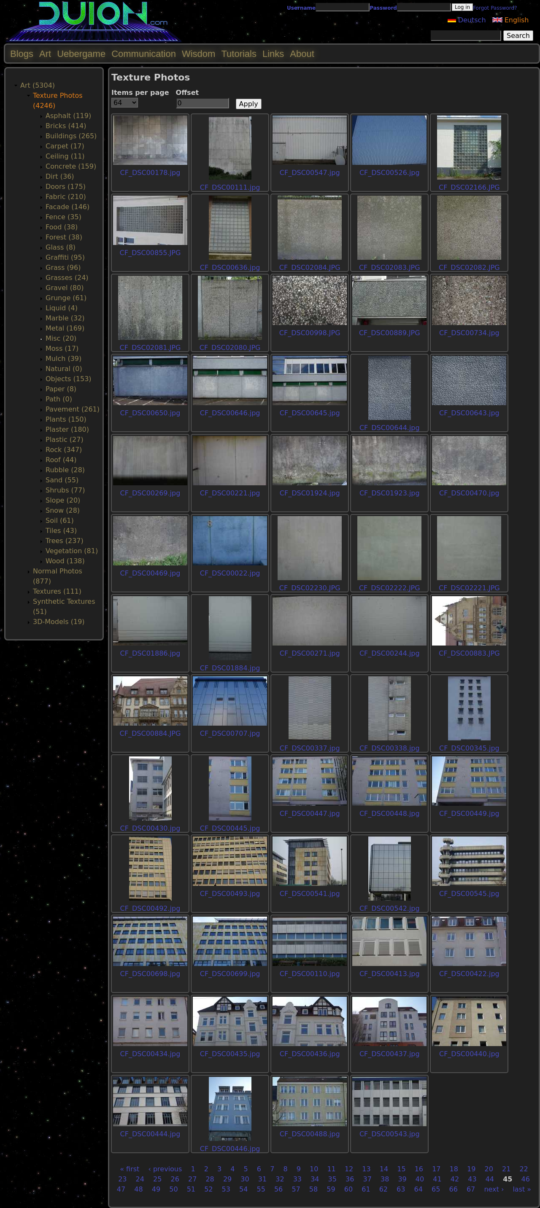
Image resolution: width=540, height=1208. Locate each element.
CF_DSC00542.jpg (389, 908)
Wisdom (198, 53)
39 (402, 1179)
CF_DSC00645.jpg (310, 413)
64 (418, 1189)
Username (301, 8)
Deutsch (467, 20)
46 (525, 1179)
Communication (143, 53)
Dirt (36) (60, 176)
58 (313, 1189)
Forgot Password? (495, 8)
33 (297, 1179)
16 (419, 1169)
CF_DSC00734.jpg (469, 333)
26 (175, 1179)
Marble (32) (65, 318)
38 (385, 1179)
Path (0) (59, 399)
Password (383, 8)
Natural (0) (64, 369)
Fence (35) (63, 217)
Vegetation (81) (72, 551)
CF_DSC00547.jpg (310, 173)
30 (244, 1179)
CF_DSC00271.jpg (310, 653)
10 (314, 1169)
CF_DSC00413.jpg (389, 974)
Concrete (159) (71, 166)
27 (192, 1179)
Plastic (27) (65, 440)
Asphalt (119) (68, 116)
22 (523, 1169)
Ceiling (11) (65, 156)
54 (243, 1189)
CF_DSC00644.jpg (389, 428)
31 (262, 1179)
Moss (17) (62, 348)
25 (157, 1179)
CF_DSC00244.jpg (389, 653)
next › (494, 1189)
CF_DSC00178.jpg (150, 173)
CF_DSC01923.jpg (389, 493)
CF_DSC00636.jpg (230, 268)
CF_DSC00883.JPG (469, 653)
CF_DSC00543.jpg (389, 1134)
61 (366, 1189)
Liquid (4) (62, 308)
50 (173, 1189)
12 (349, 1169)
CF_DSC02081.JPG (150, 348)
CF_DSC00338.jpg (389, 748)
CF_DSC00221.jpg (230, 493)
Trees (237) (65, 541)
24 (140, 1179)
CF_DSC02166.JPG (469, 187)
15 (401, 1169)
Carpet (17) (65, 146)
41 (437, 1179)
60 (348, 1189)
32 (279, 1179)
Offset (187, 93)
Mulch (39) (63, 359)
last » (522, 1189)
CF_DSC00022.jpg (230, 573)
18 (454, 1169)
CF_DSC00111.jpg (230, 187)
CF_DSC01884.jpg (230, 668)
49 (156, 1189)
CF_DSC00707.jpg (230, 733)
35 (332, 1179)
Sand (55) (62, 480)
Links (273, 53)
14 (384, 1169)
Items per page (140, 93)
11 (331, 1169)
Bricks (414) (66, 126)
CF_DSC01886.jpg (150, 653)
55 (260, 1189)
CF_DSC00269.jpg (150, 493)
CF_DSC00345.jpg (469, 748)
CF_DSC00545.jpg (469, 894)
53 (226, 1189)
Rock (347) (64, 450)
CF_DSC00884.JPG (150, 733)
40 (420, 1179)
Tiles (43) (61, 531)
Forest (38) (64, 237)
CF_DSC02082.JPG (469, 268)
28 (209, 1179)
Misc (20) (61, 338)
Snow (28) (63, 510)
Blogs (21, 53)
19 (471, 1169)
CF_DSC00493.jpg (230, 894)
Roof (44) (61, 460)
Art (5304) (37, 85)
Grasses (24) (67, 278)
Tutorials (238, 53)
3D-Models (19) (59, 622)
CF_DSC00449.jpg (469, 814)
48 (138, 1189)
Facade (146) (67, 207)
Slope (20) (63, 500)
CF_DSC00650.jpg (150, 413)
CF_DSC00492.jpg (150, 908)
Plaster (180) (67, 429)
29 (227, 1179)
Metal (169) (65, 328)
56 (278, 1189)
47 (121, 1189)
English (510, 20)
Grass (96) (63, 268)
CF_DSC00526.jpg (389, 173)
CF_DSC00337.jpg (310, 748)
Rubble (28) (65, 470)
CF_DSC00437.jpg (389, 1054)
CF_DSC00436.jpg (310, 1054)
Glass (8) (61, 247)
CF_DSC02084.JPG (309, 268)
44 (490, 1179)
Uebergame (81, 53)
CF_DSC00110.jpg (310, 974)
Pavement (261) (73, 409)
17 (436, 1169)
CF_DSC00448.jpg (389, 814)
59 (331, 1189)
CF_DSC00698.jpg (150, 974)
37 (367, 1179)
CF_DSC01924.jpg (310, 493)
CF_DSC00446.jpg (230, 1149)
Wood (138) (65, 561)
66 (453, 1189)
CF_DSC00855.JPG (150, 253)
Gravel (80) (65, 288)
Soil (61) (60, 521)
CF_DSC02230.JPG (309, 588)
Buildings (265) (71, 136)
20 (489, 1169)
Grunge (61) (66, 298)
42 (455, 1179)
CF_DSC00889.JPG (389, 333)
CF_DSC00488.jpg (310, 1134)
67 (471, 1189)
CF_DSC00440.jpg (469, 1054)
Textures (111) (57, 591)
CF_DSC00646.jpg (230, 413)
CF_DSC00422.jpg (469, 974)
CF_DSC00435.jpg (230, 1054)
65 (436, 1189)
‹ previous (165, 1169)
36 (350, 1179)
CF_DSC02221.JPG (469, 588)
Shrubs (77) (65, 490)
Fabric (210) (66, 197)
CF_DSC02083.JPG (389, 268)
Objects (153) (69, 379)
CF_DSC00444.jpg (150, 1134)
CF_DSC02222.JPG (389, 588)
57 (296, 1189)
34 (314, 1179)
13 (366, 1169)
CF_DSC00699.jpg (230, 974)
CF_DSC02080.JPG (230, 348)
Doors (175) (66, 187)
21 (506, 1169)
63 (401, 1189)
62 (383, 1189)
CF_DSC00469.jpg (150, 573)
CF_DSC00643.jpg (469, 413)
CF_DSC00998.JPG (309, 333)
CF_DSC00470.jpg (469, 493)
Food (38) (62, 227)
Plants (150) (66, 419)
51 (191, 1189)
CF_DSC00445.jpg (230, 828)
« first (129, 1169)
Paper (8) (61, 389)
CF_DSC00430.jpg (150, 828)
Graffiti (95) (65, 257)
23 (122, 1179)
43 (472, 1179)
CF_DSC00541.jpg (310, 894)
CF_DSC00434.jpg (150, 1054)
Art (45, 53)
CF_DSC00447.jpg (310, 814)
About (302, 53)
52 (208, 1189)
